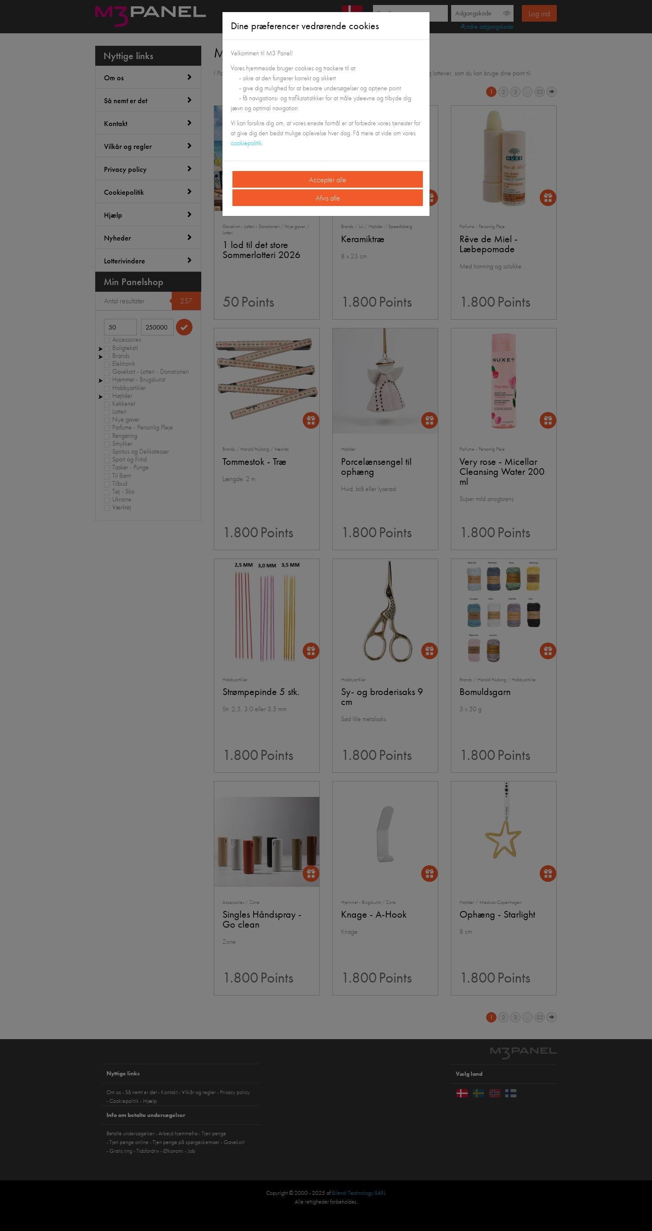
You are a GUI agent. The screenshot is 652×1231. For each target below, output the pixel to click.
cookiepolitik (246, 143)
